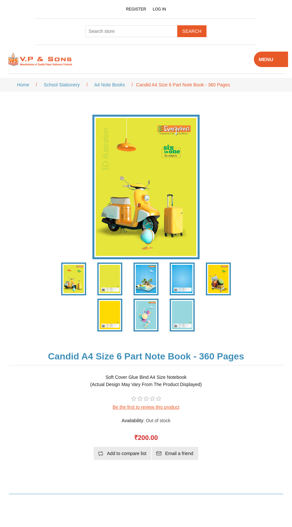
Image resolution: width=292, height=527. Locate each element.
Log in (159, 9)
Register (136, 9)
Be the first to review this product (145, 407)
